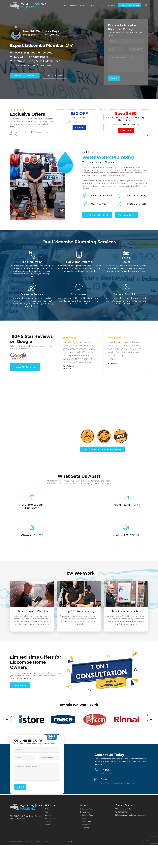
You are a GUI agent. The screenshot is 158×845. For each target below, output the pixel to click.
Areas (94, 5)
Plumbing (84, 828)
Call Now (79, 128)
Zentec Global (66, 842)
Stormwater (85, 821)
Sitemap (49, 825)
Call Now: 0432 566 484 (129, 5)
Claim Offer (125, 130)
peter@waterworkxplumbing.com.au (117, 783)
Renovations (85, 825)
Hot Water (85, 812)
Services (84, 5)
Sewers (83, 818)
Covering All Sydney (124, 809)
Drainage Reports (87, 815)
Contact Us (111, 5)
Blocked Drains (86, 809)
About (48, 812)
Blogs (102, 5)
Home (65, 5)
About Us (74, 5)
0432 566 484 (106, 774)
